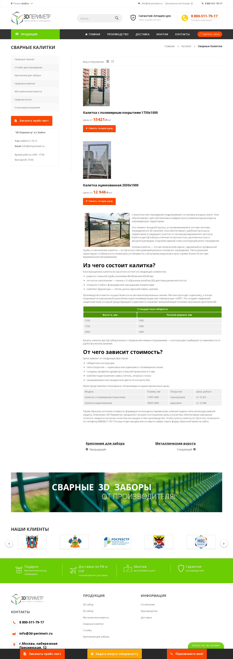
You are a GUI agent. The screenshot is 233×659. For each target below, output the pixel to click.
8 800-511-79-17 (213, 3)
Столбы (87, 562)
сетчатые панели (194, 618)
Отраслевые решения (27, 107)
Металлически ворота (96, 549)
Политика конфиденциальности (79, 642)
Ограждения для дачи (23, 622)
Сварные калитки (210, 46)
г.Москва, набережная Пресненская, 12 (38, 578)
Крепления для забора (28, 75)
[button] (22, 3)
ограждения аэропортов (138, 618)
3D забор (88, 536)
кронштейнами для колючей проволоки (142, 622)
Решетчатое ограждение (25, 618)
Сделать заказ (211, 34)
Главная (92, 34)
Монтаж (162, 34)
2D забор (88, 543)
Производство (118, 34)
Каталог (186, 46)
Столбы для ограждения (28, 67)
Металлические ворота (28, 91)
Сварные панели (24, 59)
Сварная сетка (23, 99)
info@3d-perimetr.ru (150, 3)
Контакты (182, 34)
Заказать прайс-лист (32, 120)
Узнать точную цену (99, 133)
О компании (148, 536)
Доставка (142, 34)
